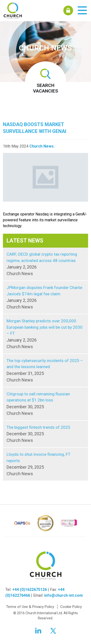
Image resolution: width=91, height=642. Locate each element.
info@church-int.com (63, 595)
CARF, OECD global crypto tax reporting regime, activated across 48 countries (45, 264)
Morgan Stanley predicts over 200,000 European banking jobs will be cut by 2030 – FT (45, 334)
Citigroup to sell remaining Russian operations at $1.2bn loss (45, 404)
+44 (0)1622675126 (29, 589)
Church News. (42, 146)
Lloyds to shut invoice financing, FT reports (45, 464)
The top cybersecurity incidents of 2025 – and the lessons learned (45, 370)
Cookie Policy (71, 607)
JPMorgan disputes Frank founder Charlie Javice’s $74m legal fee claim (45, 297)
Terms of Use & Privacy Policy (30, 607)
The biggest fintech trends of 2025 (45, 434)
